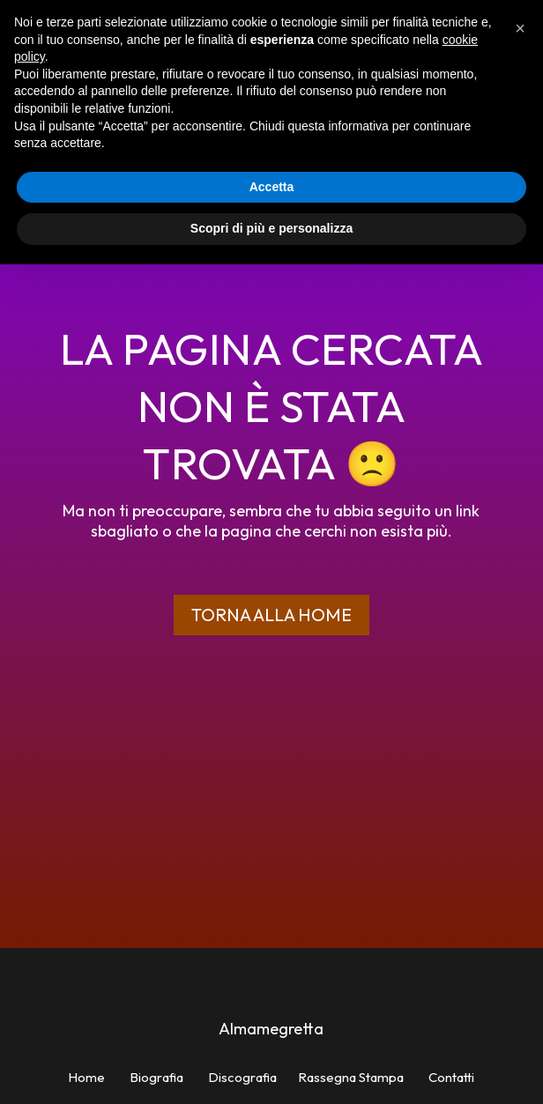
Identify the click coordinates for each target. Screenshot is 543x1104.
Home (86, 1077)
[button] (520, 28)
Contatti (451, 1077)
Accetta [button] (271, 187)
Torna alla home (271, 615)
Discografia (242, 1077)
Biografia (156, 1077)
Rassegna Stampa (351, 1077)
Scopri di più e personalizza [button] (271, 228)
